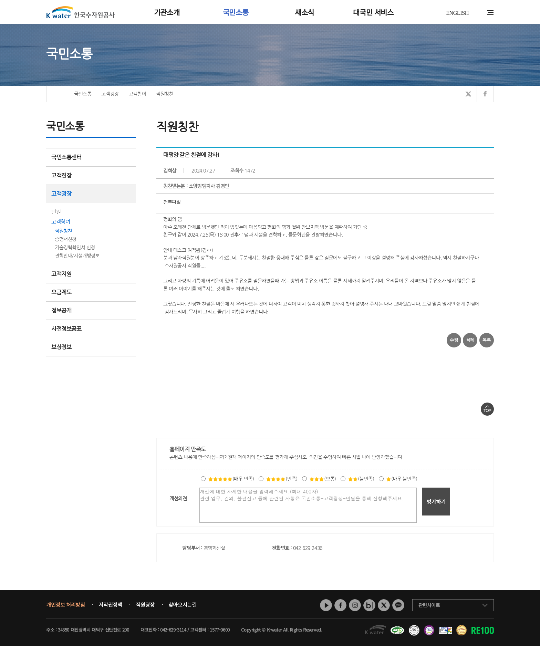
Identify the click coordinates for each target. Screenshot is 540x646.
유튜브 (326, 605)
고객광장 (91, 193)
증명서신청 (65, 239)
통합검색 (480, 13)
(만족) (281, 478)
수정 (454, 340)
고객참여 (60, 222)
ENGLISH (457, 13)
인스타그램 (355, 605)
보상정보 (91, 347)
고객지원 (91, 274)
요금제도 (91, 292)
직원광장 (145, 604)
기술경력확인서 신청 (75, 247)
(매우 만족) (231, 478)
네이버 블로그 (369, 605)
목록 (486, 340)
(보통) (322, 478)
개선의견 (178, 498)
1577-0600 (219, 629)
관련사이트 (429, 605)
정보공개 (91, 310)
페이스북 (340, 605)
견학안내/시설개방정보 (77, 255)
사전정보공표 (66, 328)
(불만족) (361, 478)
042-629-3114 (173, 629)
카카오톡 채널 (398, 605)
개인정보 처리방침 (65, 604)
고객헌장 (91, 175)
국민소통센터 (66, 157)
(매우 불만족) (401, 478)
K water (80, 12)
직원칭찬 (63, 230)
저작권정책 (110, 604)
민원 (56, 212)
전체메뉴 (490, 12)
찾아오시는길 (182, 604)
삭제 (470, 340)
